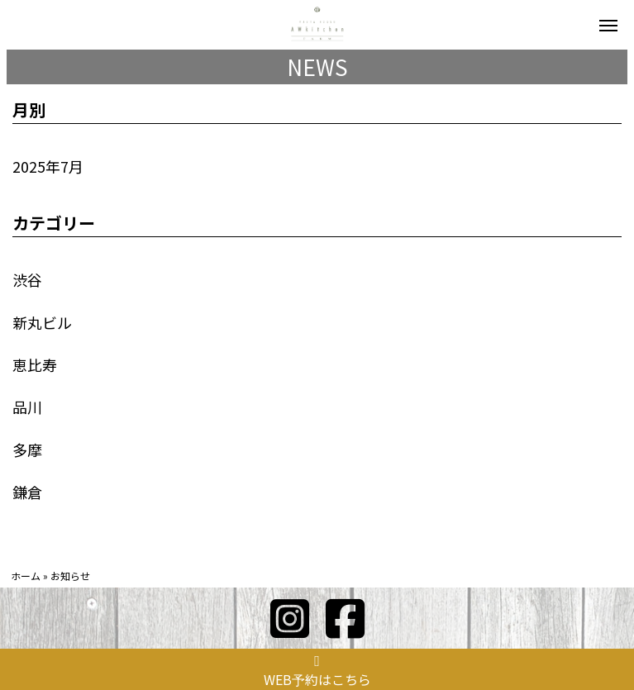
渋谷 (27, 279)
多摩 (27, 449)
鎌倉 (27, 491)
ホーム (26, 576)
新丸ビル (42, 322)
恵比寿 (34, 364)
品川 (27, 406)
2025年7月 (47, 166)
